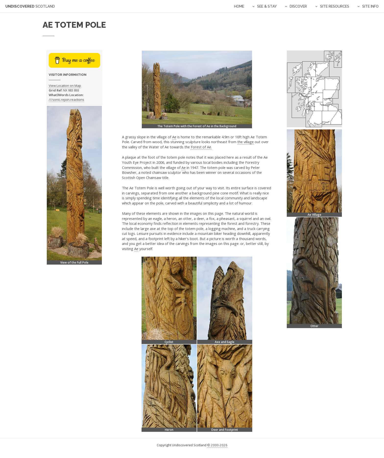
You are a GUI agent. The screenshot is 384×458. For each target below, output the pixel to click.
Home (239, 6)
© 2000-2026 (217, 445)
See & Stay (267, 6)
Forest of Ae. (201, 146)
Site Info (370, 6)
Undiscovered (30, 6)
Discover (298, 6)
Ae (174, 136)
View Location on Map (65, 85)
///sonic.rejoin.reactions (66, 99)
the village (245, 141)
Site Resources (334, 6)
